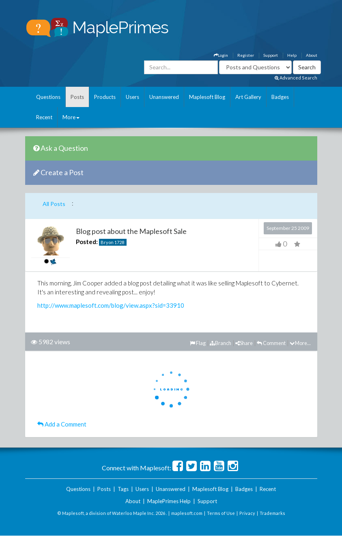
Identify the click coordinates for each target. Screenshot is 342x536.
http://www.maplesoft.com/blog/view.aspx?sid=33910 (110, 305)
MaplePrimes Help (169, 501)
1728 (119, 242)
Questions (48, 97)
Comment (271, 343)
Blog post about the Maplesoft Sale (131, 231)
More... (300, 343)
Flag (198, 343)
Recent (44, 117)
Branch (220, 343)
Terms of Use (221, 513)
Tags (123, 489)
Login (221, 55)
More (71, 117)
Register (245, 55)
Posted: (87, 241)
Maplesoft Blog (207, 97)
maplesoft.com (186, 513)
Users (132, 97)
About (311, 55)
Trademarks (272, 513)
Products (105, 97)
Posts (77, 97)
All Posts (54, 203)
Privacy (247, 513)
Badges (280, 97)
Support (270, 55)
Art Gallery (248, 97)
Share (244, 343)
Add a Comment (61, 424)
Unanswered (164, 97)
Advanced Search (296, 77)
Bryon (107, 242)
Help (292, 55)
